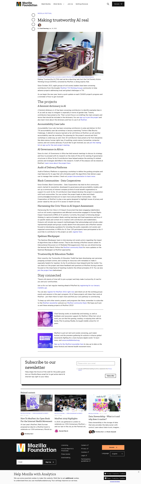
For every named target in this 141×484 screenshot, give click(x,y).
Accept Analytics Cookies (115, 474)
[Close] (138, 472)
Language (105, 453)
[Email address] (96, 363)
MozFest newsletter (50, 303)
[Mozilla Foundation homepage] (27, 4)
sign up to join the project (89, 117)
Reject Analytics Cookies (116, 479)
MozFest (84, 120)
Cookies (84, 452)
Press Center (65, 454)
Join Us (70, 4)
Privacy (83, 448)
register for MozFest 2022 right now (60, 292)
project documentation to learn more (81, 176)
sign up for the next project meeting (55, 145)
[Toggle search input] (108, 4)
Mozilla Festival (45, 13)
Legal (83, 455)
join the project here (45, 270)
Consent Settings (115, 482)
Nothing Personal (82, 4)
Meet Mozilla (46, 4)
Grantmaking (65, 457)
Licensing (64, 445)
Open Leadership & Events (40, 413)
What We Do (57, 4)
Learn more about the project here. (58, 163)
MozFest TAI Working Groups (72, 88)
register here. (77, 232)
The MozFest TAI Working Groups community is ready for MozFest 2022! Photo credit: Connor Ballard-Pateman (66, 77)
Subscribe (110, 376)
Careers (84, 445)
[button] (63, 4)
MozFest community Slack (73, 247)
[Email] (30, 462)
